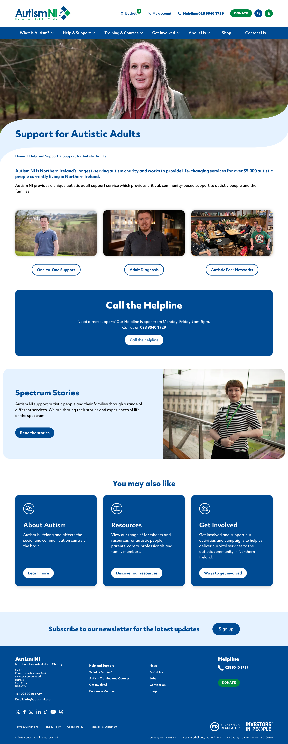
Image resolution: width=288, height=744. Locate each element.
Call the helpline (144, 340)
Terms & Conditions (26, 726)
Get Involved (98, 685)
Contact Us (158, 685)
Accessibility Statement (103, 726)
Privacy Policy (53, 726)
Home (20, 156)
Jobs (153, 678)
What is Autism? (100, 672)
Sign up (226, 629)
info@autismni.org (37, 699)
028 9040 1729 (211, 13)
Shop (153, 691)
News (153, 666)
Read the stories (35, 432)
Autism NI (27, 659)
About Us (156, 672)
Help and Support (43, 156)
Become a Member (102, 691)
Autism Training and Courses (109, 678)
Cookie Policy (75, 726)
